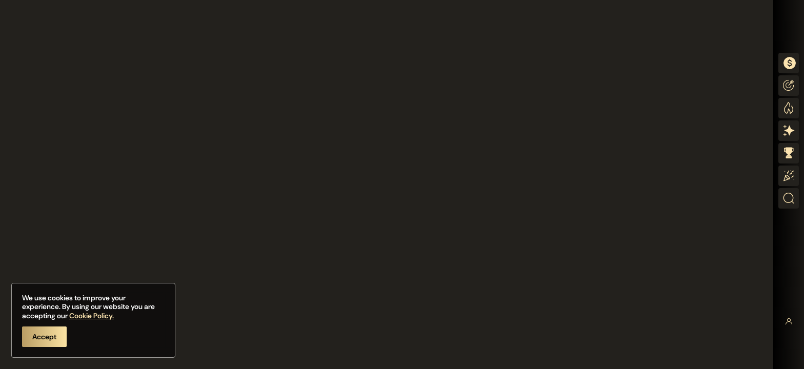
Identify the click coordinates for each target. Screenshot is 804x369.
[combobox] (788, 63)
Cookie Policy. (91, 315)
